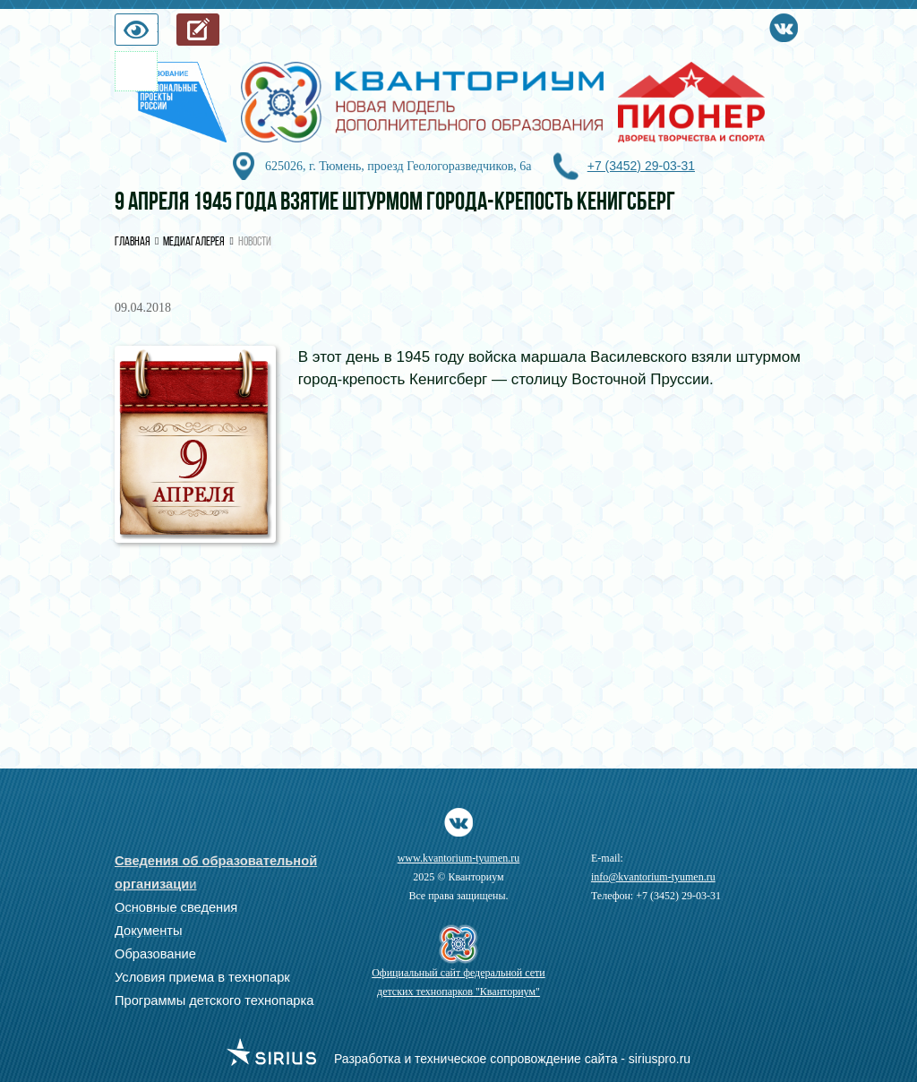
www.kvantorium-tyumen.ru (459, 858)
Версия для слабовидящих (158, 33)
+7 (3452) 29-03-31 (641, 166)
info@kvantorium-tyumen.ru (653, 877)
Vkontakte (783, 24)
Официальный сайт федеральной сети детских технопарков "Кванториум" (458, 982)
